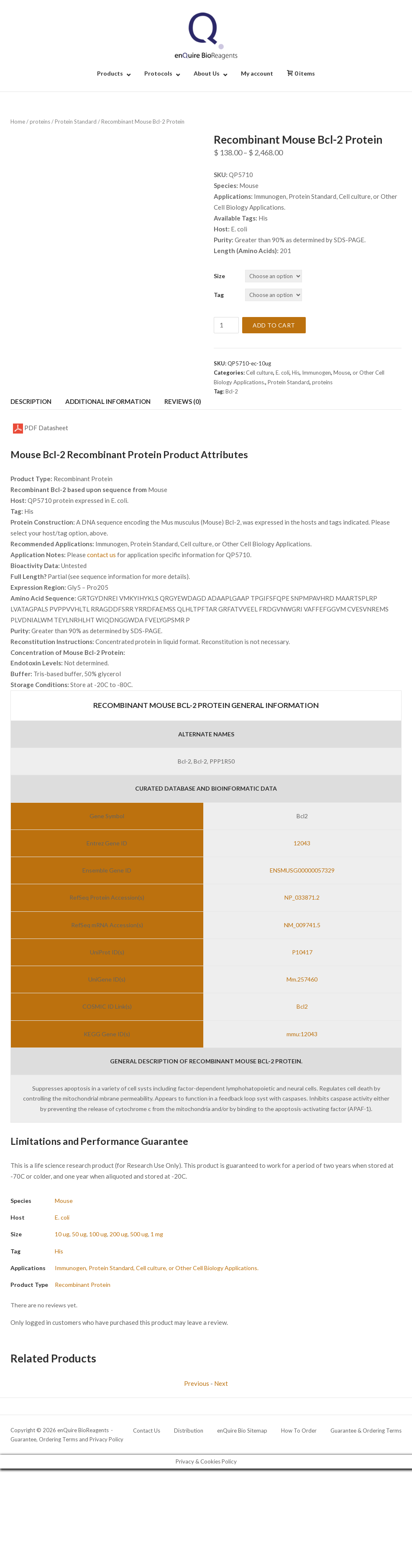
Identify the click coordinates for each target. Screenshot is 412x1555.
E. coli (282, 372)
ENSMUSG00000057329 (302, 870)
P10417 (302, 952)
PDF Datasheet (40, 429)
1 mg (157, 1234)
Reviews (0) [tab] (182, 401)
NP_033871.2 (302, 897)
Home (17, 121)
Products (110, 73)
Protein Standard (76, 121)
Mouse (341, 372)
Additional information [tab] (108, 401)
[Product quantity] (226, 325)
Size (219, 275)
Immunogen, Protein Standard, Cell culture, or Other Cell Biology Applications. (156, 1267)
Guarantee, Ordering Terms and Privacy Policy (66, 1439)
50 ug (79, 1234)
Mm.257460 (302, 979)
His (295, 372)
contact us (101, 554)
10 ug (62, 1234)
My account (257, 73)
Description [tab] (30, 401)
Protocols (158, 73)
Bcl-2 (231, 391)
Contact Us (146, 1430)
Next (221, 1383)
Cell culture (259, 372)
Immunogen (316, 372)
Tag (219, 294)
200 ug (119, 1234)
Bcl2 (302, 1006)
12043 (302, 843)
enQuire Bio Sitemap (242, 1430)
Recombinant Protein (82, 1284)
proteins (40, 121)
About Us (207, 73)
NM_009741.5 (302, 924)
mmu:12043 (302, 1034)
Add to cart (274, 325)
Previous (196, 1383)
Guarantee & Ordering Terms (366, 1430)
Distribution (188, 1430)
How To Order (299, 1430)
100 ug (98, 1234)
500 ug (139, 1234)
